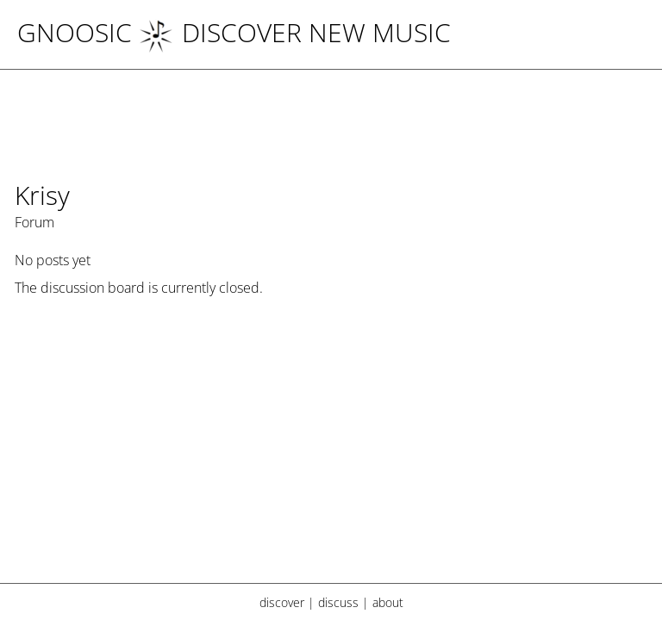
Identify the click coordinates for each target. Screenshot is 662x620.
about (387, 602)
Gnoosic (74, 32)
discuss (338, 602)
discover (281, 602)
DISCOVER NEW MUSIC (295, 32)
